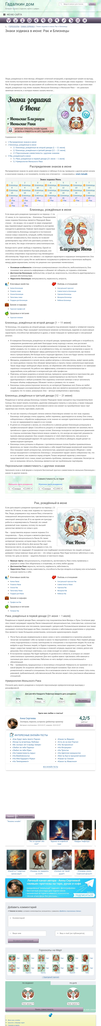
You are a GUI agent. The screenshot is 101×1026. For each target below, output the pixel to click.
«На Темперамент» (20, 761)
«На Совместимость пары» (23, 753)
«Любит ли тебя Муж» (22, 750)
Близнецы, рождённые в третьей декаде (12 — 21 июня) (39, 150)
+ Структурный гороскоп (50, 977)
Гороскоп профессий (17, 309)
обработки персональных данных (70, 911)
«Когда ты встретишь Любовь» (25, 742)
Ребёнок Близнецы (64, 300)
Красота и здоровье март (16, 1023)
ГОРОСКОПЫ (14, 26)
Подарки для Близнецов (18, 300)
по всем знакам (90, 1009)
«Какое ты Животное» (67, 761)
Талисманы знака (16, 297)
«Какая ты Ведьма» (65, 739)
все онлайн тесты (50, 767)
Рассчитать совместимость (80, 487)
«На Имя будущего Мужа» (23, 758)
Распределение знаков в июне (22, 142)
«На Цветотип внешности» (69, 753)
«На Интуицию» (64, 747)
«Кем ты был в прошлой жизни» (71, 755)
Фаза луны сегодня (14, 1020)
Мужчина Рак (62, 587)
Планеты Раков (15, 584)
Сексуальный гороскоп (65, 288)
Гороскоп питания (16, 317)
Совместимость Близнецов (66, 291)
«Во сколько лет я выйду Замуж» (26, 744)
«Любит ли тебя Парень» (23, 747)
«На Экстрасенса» (65, 744)
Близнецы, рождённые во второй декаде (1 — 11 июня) (39, 147)
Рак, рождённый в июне (19, 156)
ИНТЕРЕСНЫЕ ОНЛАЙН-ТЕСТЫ (31, 735)
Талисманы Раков (16, 591)
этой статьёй (81, 174)
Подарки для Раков (17, 594)
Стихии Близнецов (16, 294)
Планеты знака (15, 291)
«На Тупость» (63, 750)
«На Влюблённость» (21, 755)
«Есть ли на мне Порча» (67, 742)
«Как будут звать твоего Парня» (26, 739)
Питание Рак (14, 611)
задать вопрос (84, 725)
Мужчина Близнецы (64, 294)
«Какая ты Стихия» (65, 758)
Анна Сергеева (28, 718)
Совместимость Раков (64, 584)
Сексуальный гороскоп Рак (66, 581)
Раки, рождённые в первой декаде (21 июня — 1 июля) (39, 158)
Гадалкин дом (19, 4)
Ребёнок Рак (61, 594)
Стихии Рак (14, 587)
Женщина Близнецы (64, 297)
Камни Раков (14, 581)
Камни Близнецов (16, 288)
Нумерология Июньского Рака (28, 161)
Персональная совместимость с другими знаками (36, 153)
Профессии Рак (15, 602)
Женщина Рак (62, 591)
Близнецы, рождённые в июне (22, 144)
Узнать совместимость (44, 1009)
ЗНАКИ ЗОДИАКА (28, 26)
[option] (16, 832)
